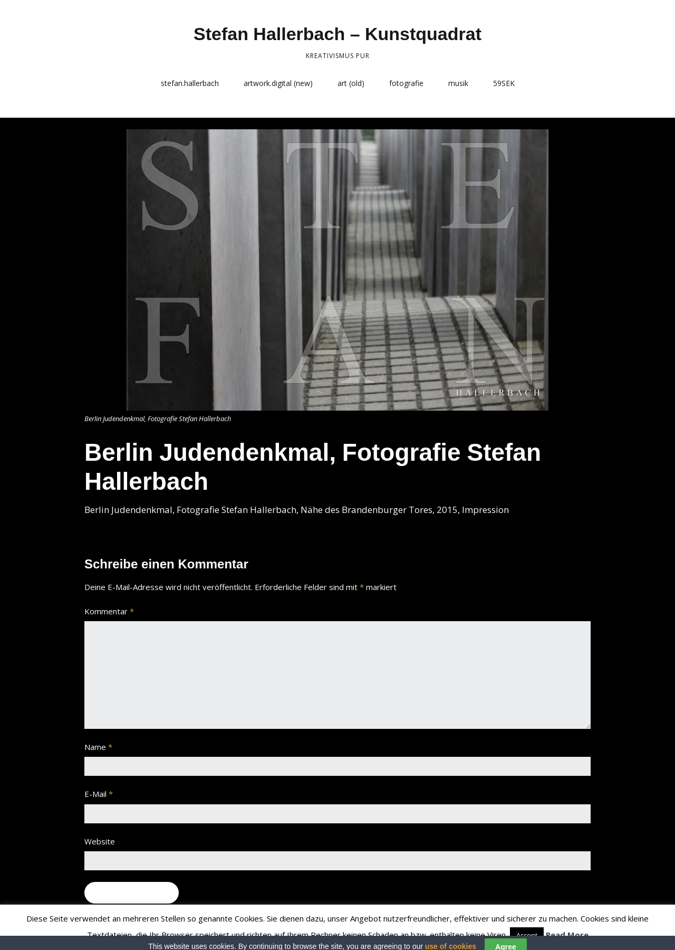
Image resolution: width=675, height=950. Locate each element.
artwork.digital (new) (278, 83)
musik (458, 83)
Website (99, 841)
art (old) (351, 83)
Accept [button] (526, 935)
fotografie (406, 83)
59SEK (504, 83)
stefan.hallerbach (190, 83)
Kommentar (109, 611)
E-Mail (98, 793)
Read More (567, 934)
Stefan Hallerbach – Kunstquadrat (337, 34)
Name (98, 747)
